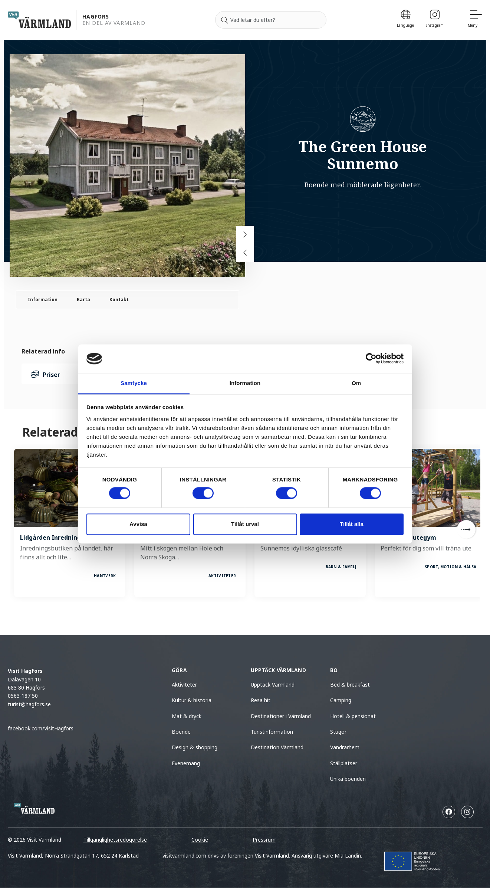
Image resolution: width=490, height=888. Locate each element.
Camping (340, 700)
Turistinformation (272, 731)
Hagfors (95, 17)
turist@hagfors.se (29, 704)
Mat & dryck (186, 716)
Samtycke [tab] (134, 383)
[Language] (405, 20)
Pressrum (264, 839)
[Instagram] (435, 20)
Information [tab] (245, 383)
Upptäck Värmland (273, 684)
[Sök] (224, 20)
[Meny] (475, 20)
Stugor (338, 731)
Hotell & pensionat (353, 716)
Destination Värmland (277, 747)
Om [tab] (356, 383)
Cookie (199, 839)
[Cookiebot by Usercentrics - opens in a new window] (371, 358)
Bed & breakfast (350, 684)
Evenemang (186, 763)
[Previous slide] (245, 253)
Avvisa (138, 524)
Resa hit (260, 700)
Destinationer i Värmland (281, 716)
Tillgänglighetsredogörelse (115, 839)
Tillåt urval (245, 524)
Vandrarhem (344, 747)
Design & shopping (194, 747)
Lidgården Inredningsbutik (60, 537)
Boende (181, 731)
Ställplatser (343, 763)
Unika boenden (348, 778)
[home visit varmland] (39, 19)
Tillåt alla (352, 524)
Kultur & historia (191, 700)
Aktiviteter (184, 684)
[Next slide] (245, 235)
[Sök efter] (270, 20)
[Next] (466, 529)
